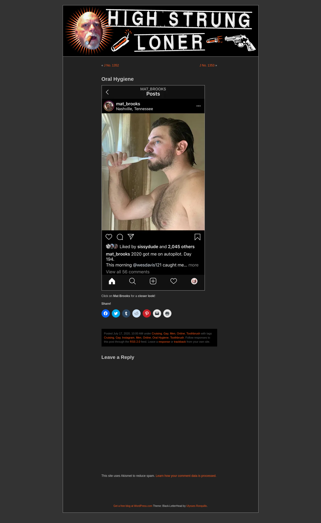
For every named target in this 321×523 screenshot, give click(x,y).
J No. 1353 (206, 65)
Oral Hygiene (160, 337)
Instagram (128, 337)
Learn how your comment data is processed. (186, 476)
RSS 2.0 (135, 341)
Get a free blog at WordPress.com (133, 506)
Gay (165, 333)
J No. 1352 (111, 65)
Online (181, 333)
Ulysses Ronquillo (196, 506)
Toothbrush (193, 333)
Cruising (157, 333)
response (164, 341)
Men (172, 333)
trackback (180, 341)
